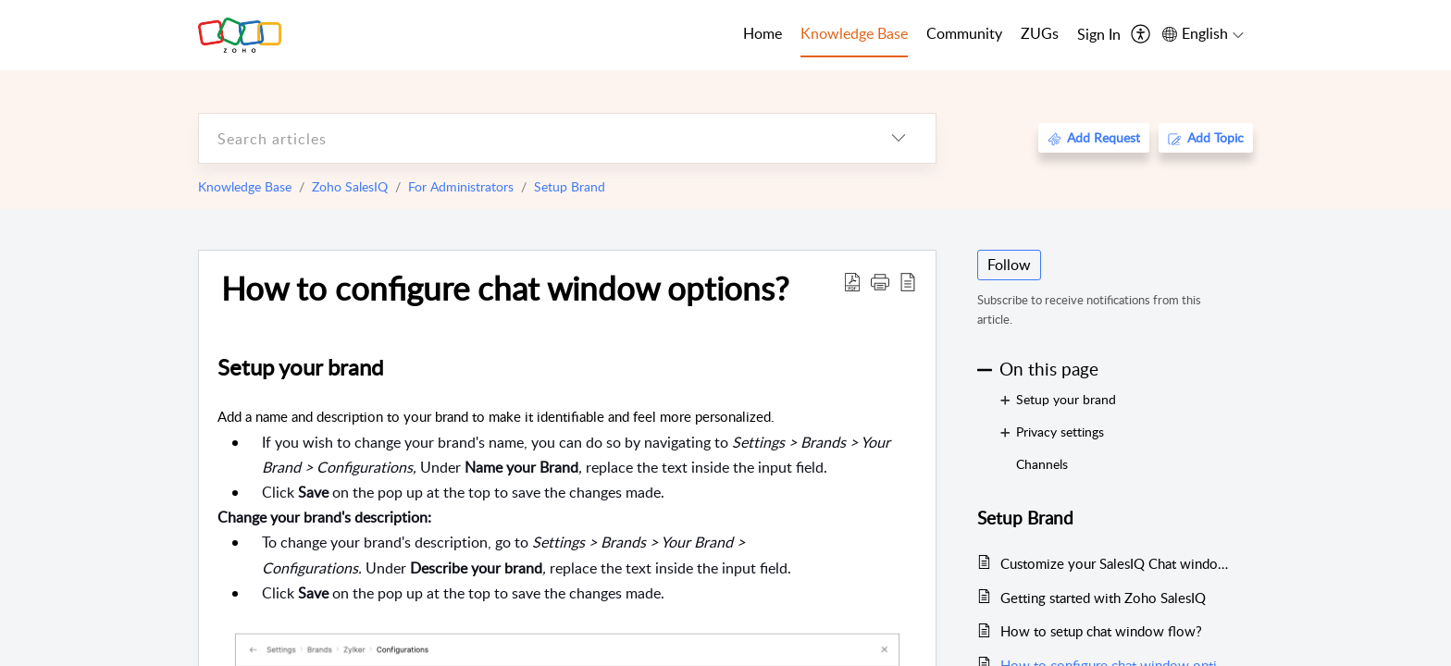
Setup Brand (569, 186)
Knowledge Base (244, 186)
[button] (880, 281)
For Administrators (461, 186)
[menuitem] (1099, 35)
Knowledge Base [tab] (854, 33)
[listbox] (899, 138)
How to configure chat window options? (505, 287)
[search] (530, 138)
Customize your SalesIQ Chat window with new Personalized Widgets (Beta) (1117, 563)
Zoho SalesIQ (350, 186)
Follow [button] (1009, 264)
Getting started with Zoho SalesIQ (1103, 597)
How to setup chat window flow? (1101, 631)
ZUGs (1040, 33)
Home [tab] (762, 33)
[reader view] (908, 281)
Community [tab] (964, 33)
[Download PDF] (852, 281)
